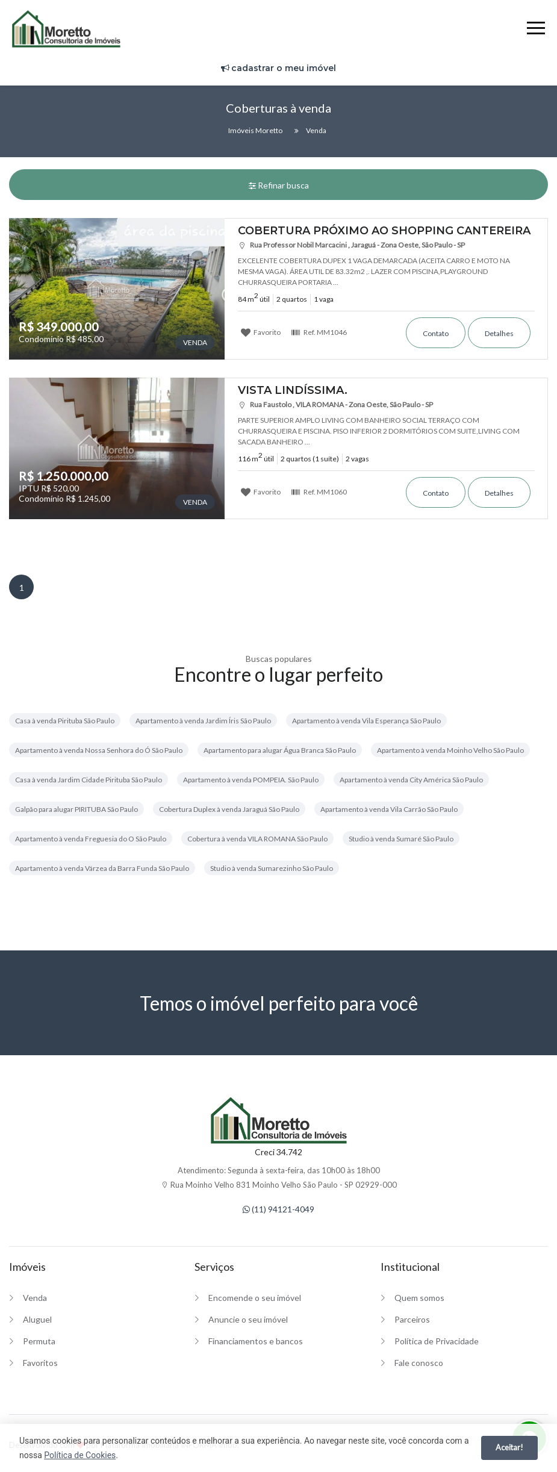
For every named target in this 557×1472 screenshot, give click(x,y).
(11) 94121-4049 (278, 1209)
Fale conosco (418, 1363)
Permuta (39, 1341)
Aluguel (37, 1319)
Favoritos (40, 1363)
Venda (35, 1298)
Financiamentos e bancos (255, 1341)
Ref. (319, 332)
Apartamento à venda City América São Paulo (411, 779)
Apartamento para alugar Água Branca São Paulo (280, 750)
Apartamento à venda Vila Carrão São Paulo (389, 809)
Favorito (261, 332)
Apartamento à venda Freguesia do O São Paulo (90, 838)
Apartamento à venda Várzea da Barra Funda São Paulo (102, 868)
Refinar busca (279, 185)
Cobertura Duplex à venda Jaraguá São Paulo (229, 809)
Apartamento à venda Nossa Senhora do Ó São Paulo (98, 750)
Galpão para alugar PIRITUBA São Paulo (76, 809)
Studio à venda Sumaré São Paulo (401, 838)
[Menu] (536, 30)
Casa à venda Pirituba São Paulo (64, 720)
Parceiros (412, 1319)
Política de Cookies (80, 1455)
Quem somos (419, 1298)
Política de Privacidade (436, 1341)
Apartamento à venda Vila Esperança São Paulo (366, 720)
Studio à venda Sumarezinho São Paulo (271, 868)
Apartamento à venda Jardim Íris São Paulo (203, 720)
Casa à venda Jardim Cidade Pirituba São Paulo (88, 779)
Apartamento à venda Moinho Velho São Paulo (450, 750)
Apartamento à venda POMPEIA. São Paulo (251, 779)
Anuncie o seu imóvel (248, 1319)
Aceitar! (509, 1447)
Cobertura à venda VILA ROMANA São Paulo (257, 838)
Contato (436, 333)
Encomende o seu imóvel (254, 1298)
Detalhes (499, 333)
